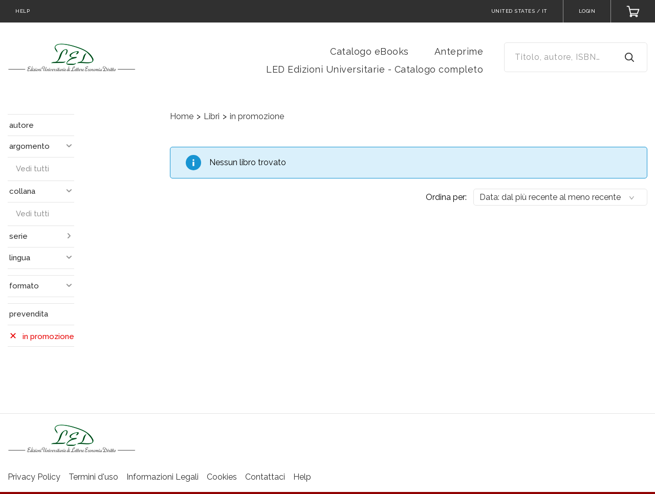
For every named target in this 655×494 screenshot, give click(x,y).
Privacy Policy (34, 477)
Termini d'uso (93, 477)
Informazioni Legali (162, 477)
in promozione (257, 116)
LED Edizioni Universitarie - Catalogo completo (374, 69)
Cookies (222, 477)
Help (302, 477)
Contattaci (265, 477)
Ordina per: (446, 197)
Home (181, 116)
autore (21, 125)
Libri (212, 116)
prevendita (28, 314)
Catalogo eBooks (369, 51)
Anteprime (459, 51)
